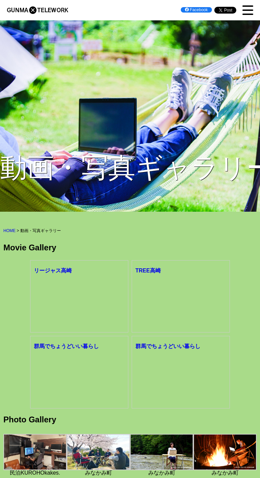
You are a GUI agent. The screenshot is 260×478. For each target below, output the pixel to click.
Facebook (196, 9)
